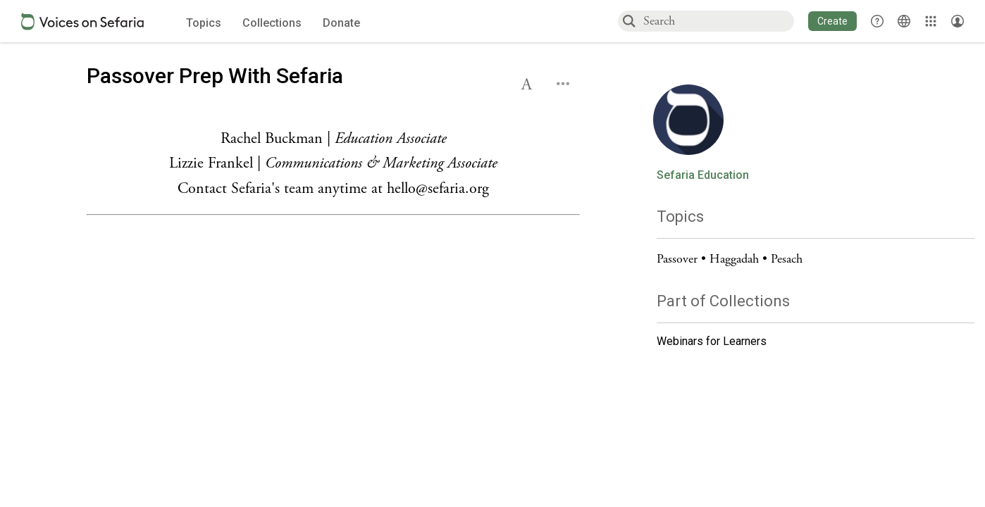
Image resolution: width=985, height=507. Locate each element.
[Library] (930, 21)
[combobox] (718, 21)
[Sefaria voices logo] (82, 21)
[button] (832, 21)
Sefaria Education (703, 175)
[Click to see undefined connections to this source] (333, 164)
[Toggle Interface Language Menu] (904, 21)
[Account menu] (957, 21)
